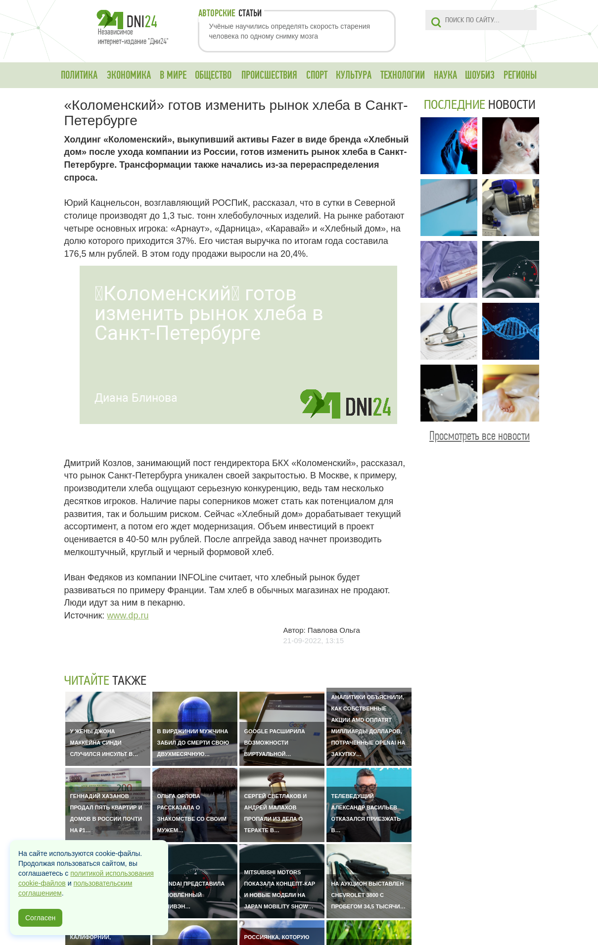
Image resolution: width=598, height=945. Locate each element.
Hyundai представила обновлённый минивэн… (191, 895)
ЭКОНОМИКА (129, 75)
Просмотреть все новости (479, 435)
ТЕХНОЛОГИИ (402, 75)
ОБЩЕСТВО (213, 75)
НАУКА (445, 75)
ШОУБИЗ (480, 75)
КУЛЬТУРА (353, 75)
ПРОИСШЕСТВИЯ (269, 75)
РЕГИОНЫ (520, 75)
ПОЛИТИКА (79, 75)
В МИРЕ (173, 75)
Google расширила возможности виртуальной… (274, 742)
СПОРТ (316, 75)
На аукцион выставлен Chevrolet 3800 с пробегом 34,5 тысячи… (368, 895)
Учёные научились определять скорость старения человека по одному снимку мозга (289, 31)
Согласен (40, 918)
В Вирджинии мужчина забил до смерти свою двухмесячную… (193, 742)
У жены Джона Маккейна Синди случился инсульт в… (104, 742)
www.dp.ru (127, 615)
